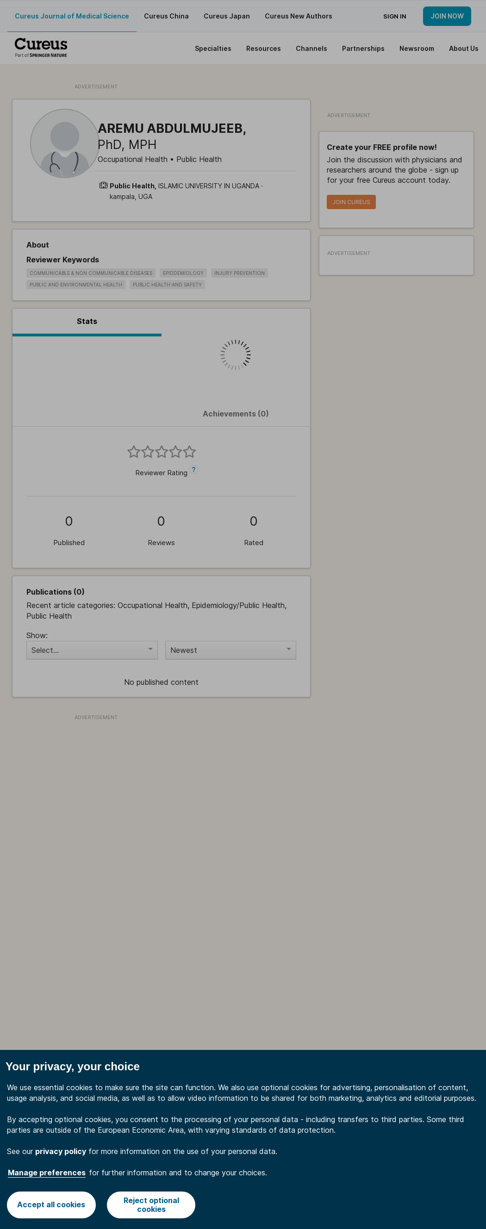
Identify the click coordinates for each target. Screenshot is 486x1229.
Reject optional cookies (151, 1205)
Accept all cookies (51, 1204)
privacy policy (60, 1151)
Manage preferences (47, 1172)
